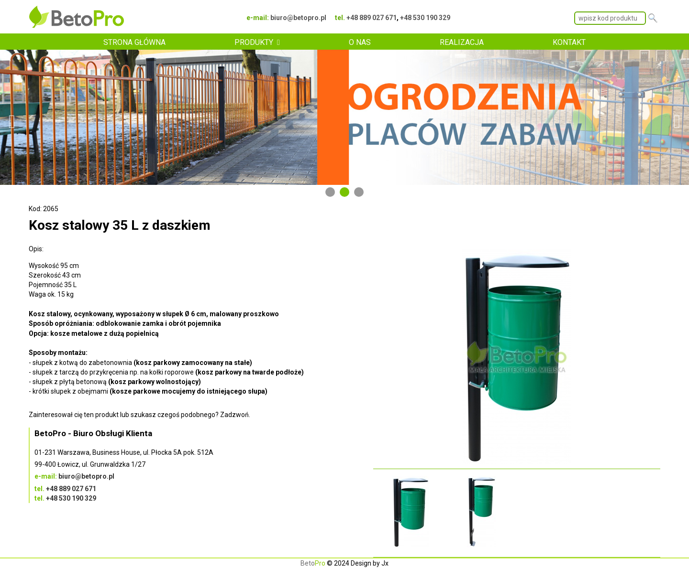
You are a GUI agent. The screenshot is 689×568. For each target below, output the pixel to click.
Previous (12, 117)
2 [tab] (344, 192)
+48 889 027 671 (371, 17)
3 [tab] (359, 192)
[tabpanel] (344, 117)
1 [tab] (330, 192)
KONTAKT (569, 42)
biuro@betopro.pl (298, 17)
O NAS (360, 42)
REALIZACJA (462, 42)
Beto (312, 563)
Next (677, 117)
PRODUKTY (253, 42)
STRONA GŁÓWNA (134, 42)
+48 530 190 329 (425, 17)
